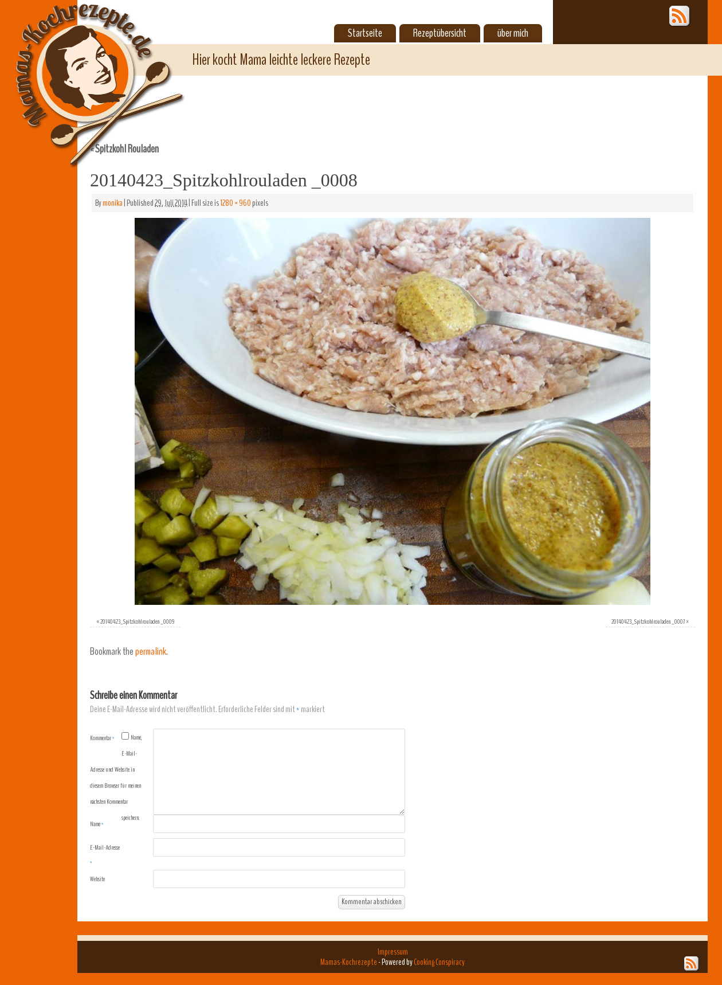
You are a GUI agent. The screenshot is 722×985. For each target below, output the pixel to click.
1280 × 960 (235, 203)
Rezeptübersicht (439, 33)
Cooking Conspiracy (439, 962)
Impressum (393, 951)
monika (113, 203)
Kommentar (102, 737)
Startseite (365, 33)
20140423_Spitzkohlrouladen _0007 (648, 621)
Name (97, 823)
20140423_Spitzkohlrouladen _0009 (137, 621)
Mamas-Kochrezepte (83, 72)
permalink (150, 651)
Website (97, 879)
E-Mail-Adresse (105, 855)
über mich (512, 33)
